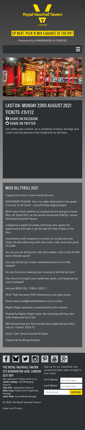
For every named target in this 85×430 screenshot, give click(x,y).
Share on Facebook (24, 119)
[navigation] (42, 49)
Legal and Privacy (12, 408)
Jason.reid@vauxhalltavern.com (32, 301)
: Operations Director (18, 387)
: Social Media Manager (20, 396)
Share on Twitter (23, 123)
